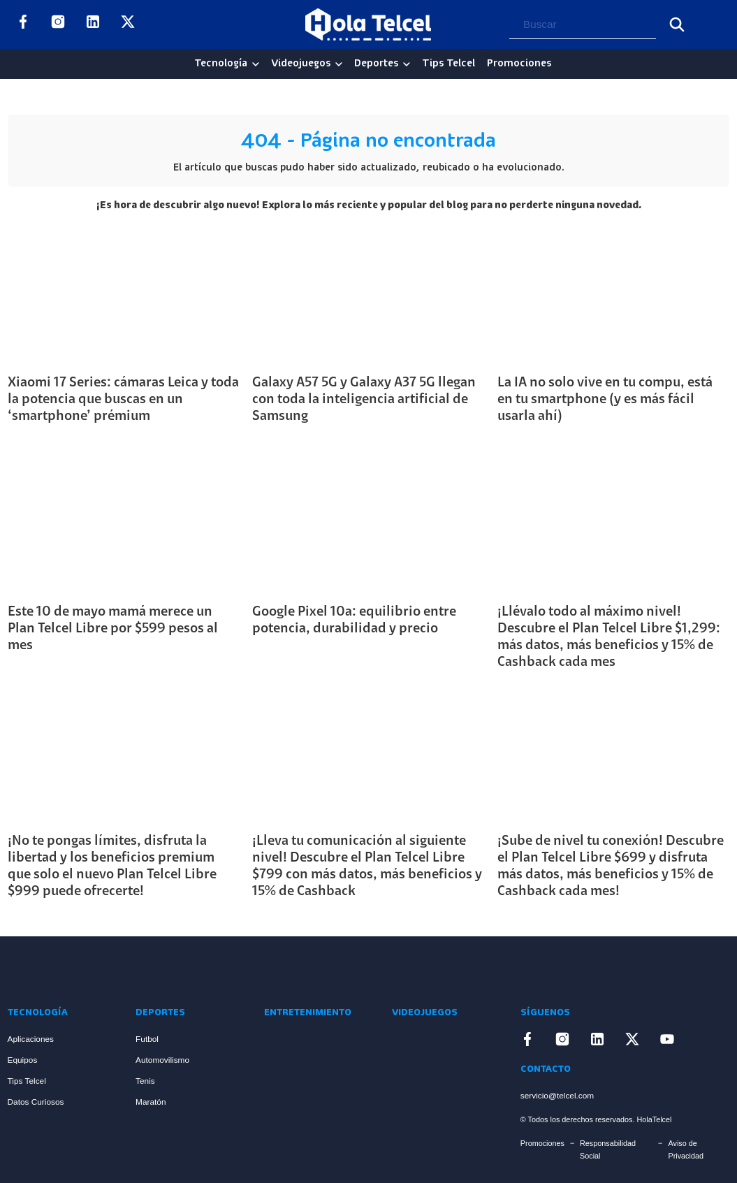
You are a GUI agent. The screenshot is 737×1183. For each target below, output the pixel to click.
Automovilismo (162, 1060)
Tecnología (220, 63)
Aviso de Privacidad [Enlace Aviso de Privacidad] (685, 1149)
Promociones (519, 63)
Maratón (151, 1102)
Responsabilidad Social (608, 1149)
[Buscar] (677, 24)
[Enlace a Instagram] (58, 24)
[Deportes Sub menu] (406, 64)
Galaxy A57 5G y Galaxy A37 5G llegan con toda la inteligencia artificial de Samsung (364, 399)
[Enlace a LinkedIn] (93, 24)
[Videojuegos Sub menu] (338, 64)
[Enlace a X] (128, 24)
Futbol (147, 1039)
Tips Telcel (448, 63)
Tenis (145, 1081)
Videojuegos (300, 63)
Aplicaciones (31, 1039)
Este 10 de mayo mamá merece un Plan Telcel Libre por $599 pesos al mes (113, 629)
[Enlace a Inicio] (60, 970)
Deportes (376, 63)
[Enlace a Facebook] (23, 24)
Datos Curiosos (36, 1102)
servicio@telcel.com (557, 1096)
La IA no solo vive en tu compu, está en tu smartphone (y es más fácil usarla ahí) (605, 399)
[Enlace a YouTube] (163, 24)
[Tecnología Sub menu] (255, 64)
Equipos (23, 1060)
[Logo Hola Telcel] (368, 24)
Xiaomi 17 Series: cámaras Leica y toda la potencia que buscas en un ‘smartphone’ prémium (123, 399)
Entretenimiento (307, 1012)
